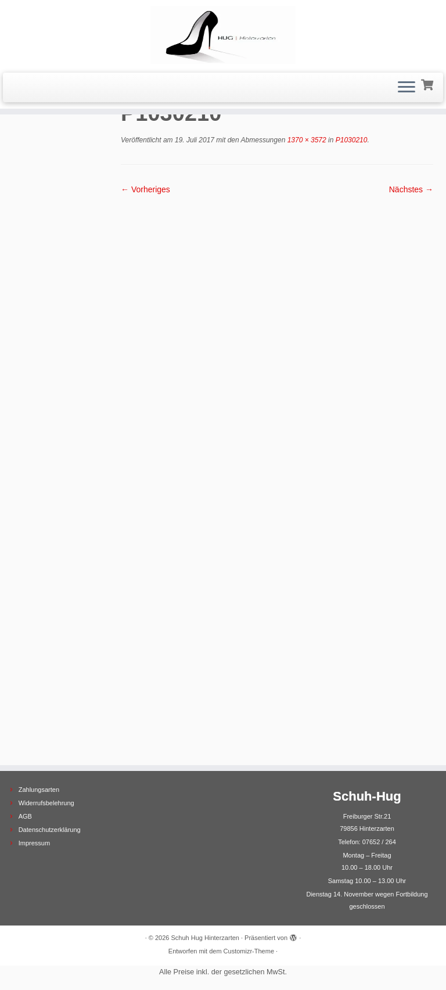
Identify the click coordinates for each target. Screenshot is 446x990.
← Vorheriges (145, 189)
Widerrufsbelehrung (46, 802)
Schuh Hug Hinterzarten (205, 937)
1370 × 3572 (305, 140)
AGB (25, 816)
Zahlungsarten (39, 789)
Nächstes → (411, 189)
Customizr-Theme (249, 951)
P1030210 (350, 140)
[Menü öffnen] (406, 87)
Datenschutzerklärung (50, 829)
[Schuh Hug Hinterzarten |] (223, 35)
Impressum (34, 843)
